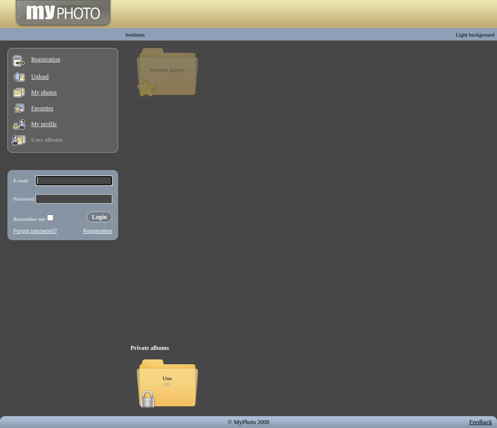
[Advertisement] (62, 308)
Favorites (42, 108)
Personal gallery (166, 70)
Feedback (480, 422)
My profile (44, 124)
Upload (39, 76)
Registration (45, 59)
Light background (475, 35)
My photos (44, 92)
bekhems (135, 35)
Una (167, 378)
